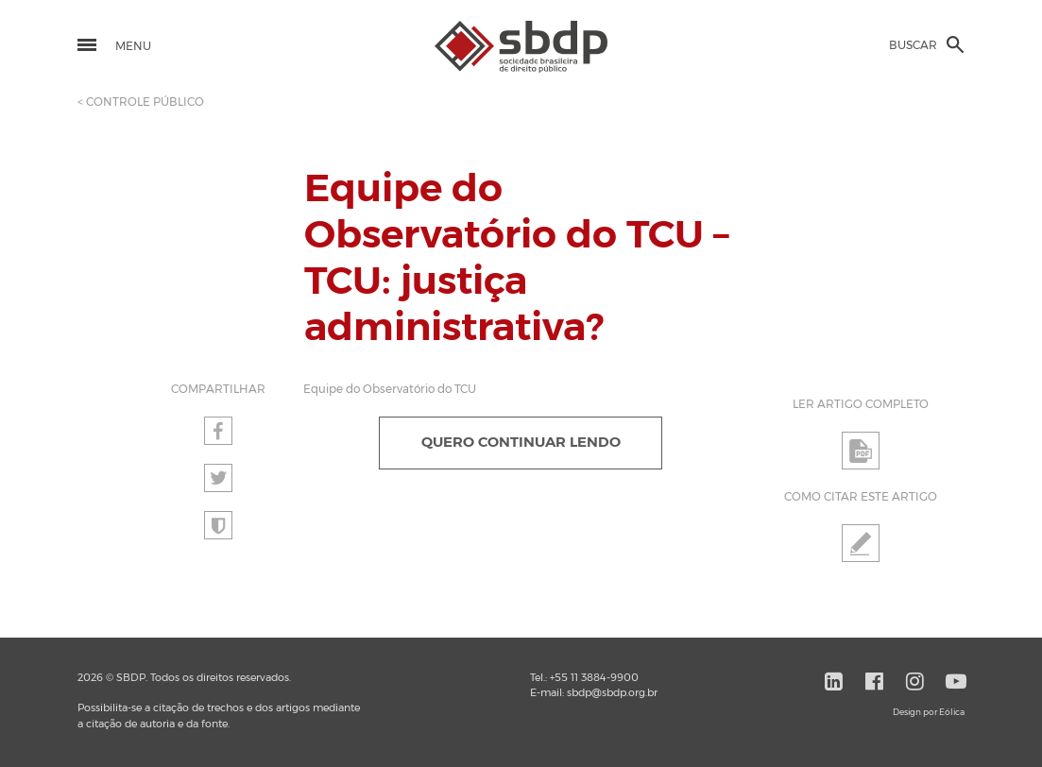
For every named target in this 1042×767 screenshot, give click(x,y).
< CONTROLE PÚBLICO (140, 102)
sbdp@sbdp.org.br (612, 693)
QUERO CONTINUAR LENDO (521, 442)
